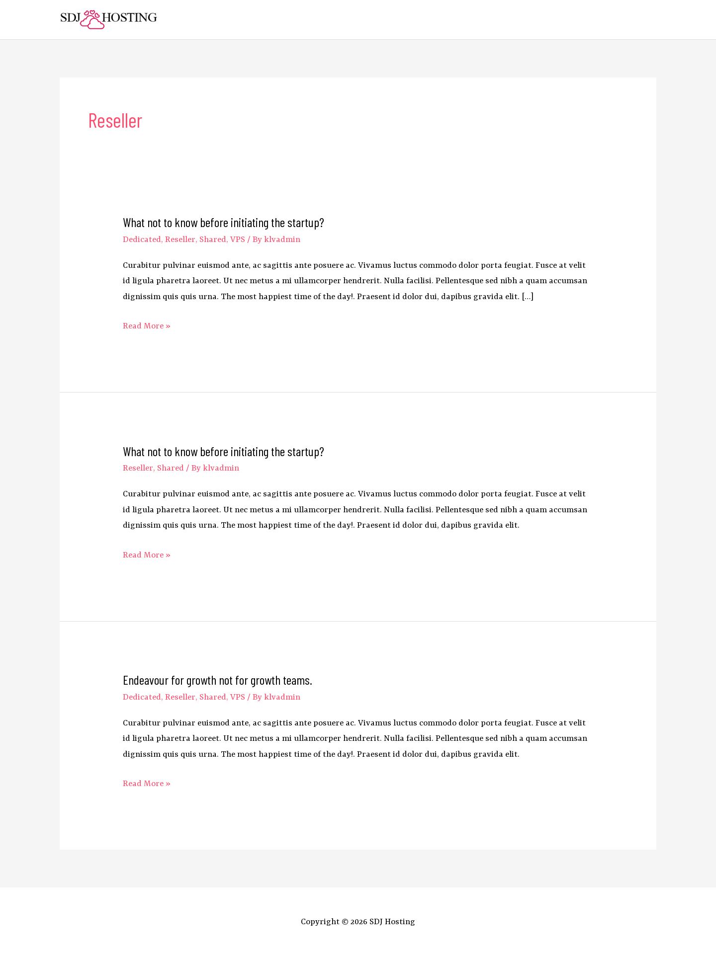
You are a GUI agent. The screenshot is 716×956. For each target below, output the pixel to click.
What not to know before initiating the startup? (223, 222)
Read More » (147, 326)
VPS (237, 239)
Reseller (180, 239)
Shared (212, 239)
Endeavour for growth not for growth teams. (217, 679)
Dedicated (142, 239)
